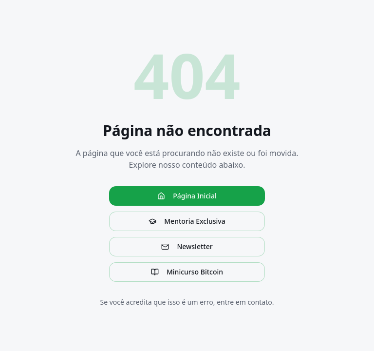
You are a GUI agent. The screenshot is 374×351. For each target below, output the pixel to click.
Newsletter (186, 246)
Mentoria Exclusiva (187, 221)
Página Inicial (186, 195)
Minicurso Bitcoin (187, 271)
